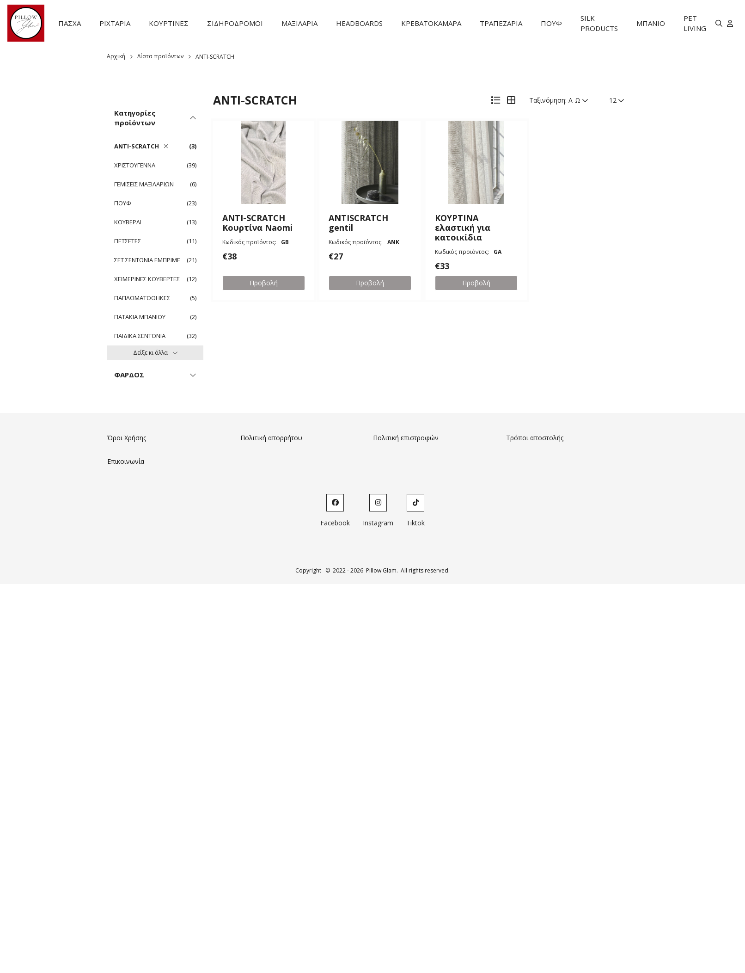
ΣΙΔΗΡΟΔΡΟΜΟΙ (235, 23)
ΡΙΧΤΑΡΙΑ (114, 23)
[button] (263, 162)
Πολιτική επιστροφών (406, 437)
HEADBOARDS (359, 23)
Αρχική (116, 56)
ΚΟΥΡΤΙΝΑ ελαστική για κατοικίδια (462, 227)
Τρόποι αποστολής (534, 437)
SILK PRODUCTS (599, 23)
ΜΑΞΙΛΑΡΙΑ (299, 23)
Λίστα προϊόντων (160, 56)
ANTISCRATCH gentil (358, 222)
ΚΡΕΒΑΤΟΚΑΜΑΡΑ (431, 23)
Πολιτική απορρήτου (271, 437)
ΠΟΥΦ (551, 23)
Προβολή (264, 282)
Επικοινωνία (125, 461)
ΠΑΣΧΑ (69, 23)
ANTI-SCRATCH (214, 57)
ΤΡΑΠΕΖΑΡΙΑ (501, 23)
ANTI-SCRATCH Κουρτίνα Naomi (257, 222)
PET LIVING (695, 23)
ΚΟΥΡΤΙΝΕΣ (169, 23)
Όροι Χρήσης (126, 437)
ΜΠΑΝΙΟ (650, 23)
